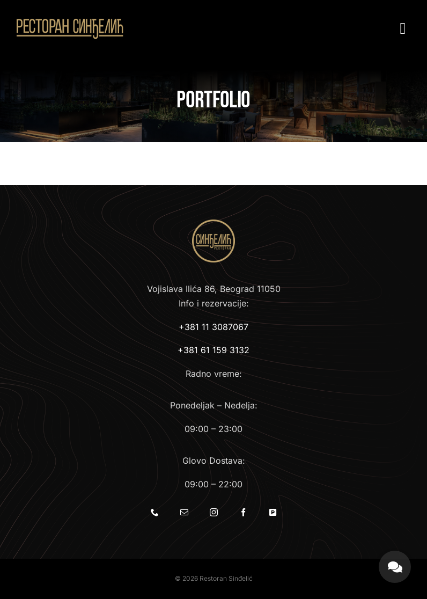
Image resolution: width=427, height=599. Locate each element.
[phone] (155, 512)
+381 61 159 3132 (213, 350)
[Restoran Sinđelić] (69, 20)
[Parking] (273, 512)
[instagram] (214, 512)
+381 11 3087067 (213, 327)
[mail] (184, 512)
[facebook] (243, 512)
